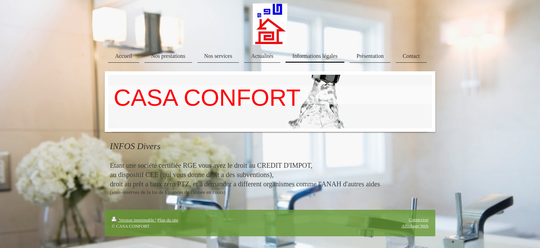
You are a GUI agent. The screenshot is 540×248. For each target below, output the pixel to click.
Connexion (418, 219)
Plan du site (167, 220)
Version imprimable (133, 220)
